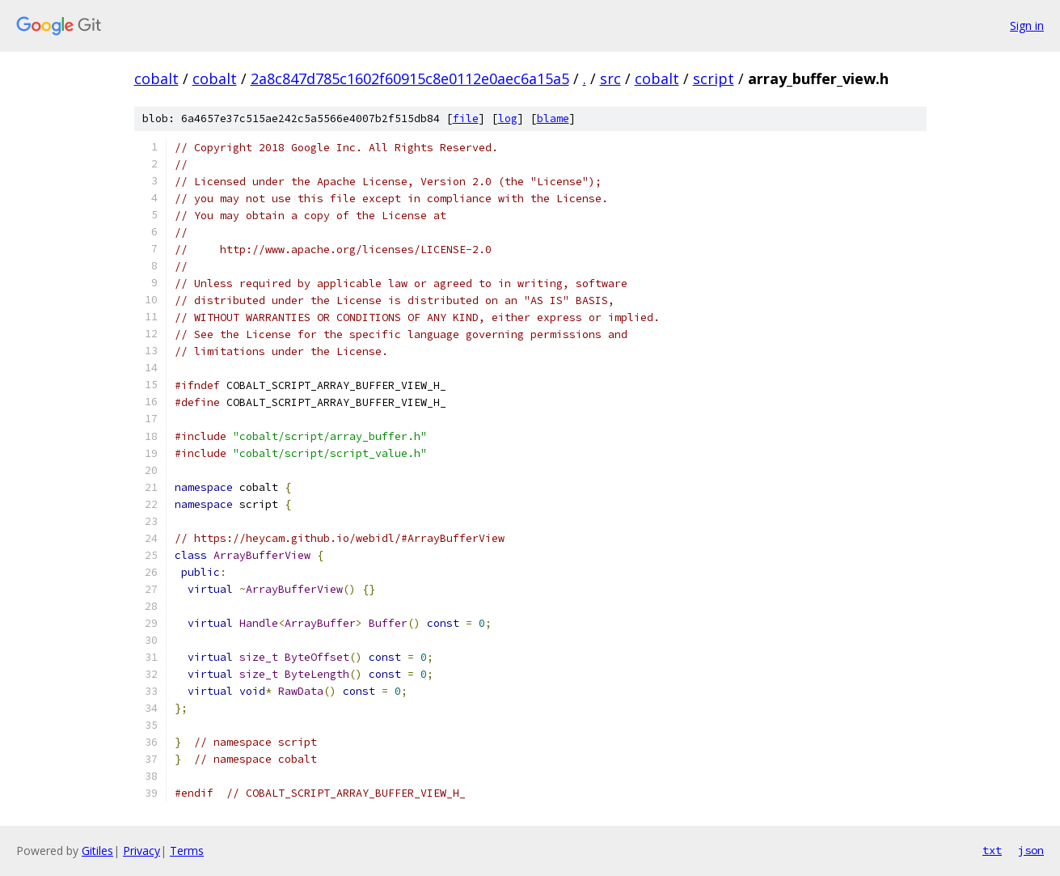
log (507, 118)
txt (992, 850)
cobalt (156, 78)
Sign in (1027, 25)
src (610, 78)
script (713, 78)
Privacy (141, 850)
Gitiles (97, 850)
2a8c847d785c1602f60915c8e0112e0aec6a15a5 (410, 78)
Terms (187, 850)
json (1031, 850)
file (466, 118)
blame (553, 118)
